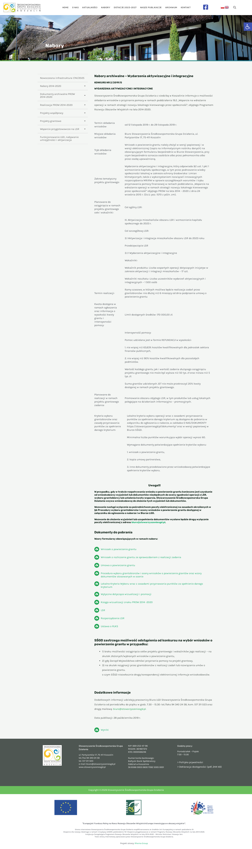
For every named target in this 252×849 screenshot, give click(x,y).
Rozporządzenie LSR (112, 618)
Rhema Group (141, 843)
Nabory (105, 7)
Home (66, 7)
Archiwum (170, 7)
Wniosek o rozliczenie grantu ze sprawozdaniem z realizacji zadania (141, 557)
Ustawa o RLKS (109, 626)
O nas (76, 7)
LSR (103, 610)
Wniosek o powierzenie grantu (118, 549)
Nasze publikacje (150, 7)
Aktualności (90, 7)
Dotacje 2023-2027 (125, 7)
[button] (248, 26)
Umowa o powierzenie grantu (118, 565)
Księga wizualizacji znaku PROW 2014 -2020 (127, 602)
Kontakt (185, 7)
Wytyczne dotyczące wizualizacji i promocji (126, 594)
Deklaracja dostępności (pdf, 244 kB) (200, 766)
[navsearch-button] (235, 7)
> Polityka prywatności (190, 762)
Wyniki (105, 729)
